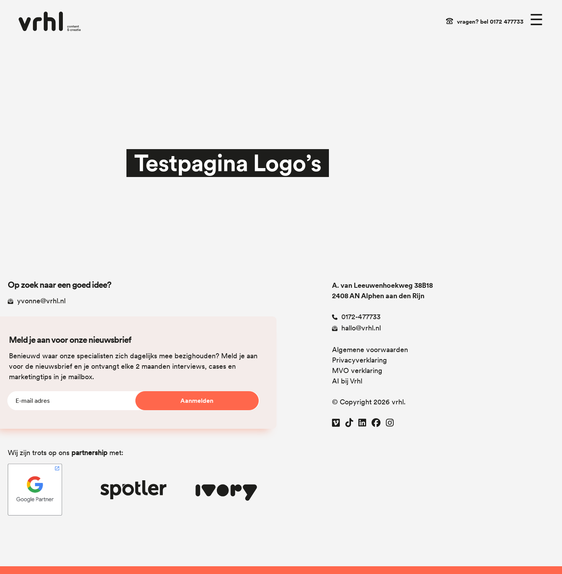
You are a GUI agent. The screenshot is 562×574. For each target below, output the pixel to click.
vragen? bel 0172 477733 (490, 21)
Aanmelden (196, 400)
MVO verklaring (357, 370)
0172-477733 (356, 317)
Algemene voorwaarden (370, 349)
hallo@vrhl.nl (356, 328)
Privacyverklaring (359, 360)
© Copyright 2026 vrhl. (369, 402)
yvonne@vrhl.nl (37, 301)
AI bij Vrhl (347, 381)
